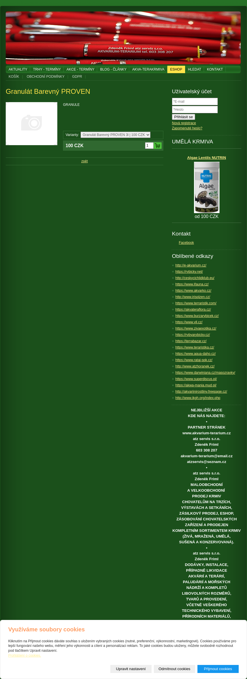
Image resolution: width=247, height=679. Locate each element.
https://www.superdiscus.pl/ (196, 379)
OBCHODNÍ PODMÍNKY (45, 77)
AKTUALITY (18, 69)
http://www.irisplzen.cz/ (192, 297)
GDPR (77, 77)
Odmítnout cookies (174, 669)
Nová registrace (184, 123)
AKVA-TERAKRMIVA (148, 69)
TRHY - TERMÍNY (47, 69)
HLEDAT (194, 69)
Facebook (186, 243)
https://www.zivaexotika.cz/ (195, 328)
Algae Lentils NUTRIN (206, 157)
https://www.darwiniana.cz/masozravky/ (205, 373)
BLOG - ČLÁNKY (113, 69)
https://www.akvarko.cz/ (193, 291)
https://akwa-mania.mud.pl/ (195, 385)
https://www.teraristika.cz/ (194, 347)
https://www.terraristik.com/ (195, 303)
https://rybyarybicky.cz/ (192, 335)
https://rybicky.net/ (189, 272)
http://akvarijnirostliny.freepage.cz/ (201, 392)
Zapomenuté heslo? (187, 128)
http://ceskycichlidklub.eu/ (194, 278)
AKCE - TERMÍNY (80, 69)
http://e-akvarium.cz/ (190, 265)
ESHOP (176, 69)
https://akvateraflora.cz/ (193, 310)
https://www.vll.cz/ (189, 322)
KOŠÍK (14, 77)
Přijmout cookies (218, 669)
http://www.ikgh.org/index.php (197, 398)
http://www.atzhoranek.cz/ (195, 366)
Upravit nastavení (131, 669)
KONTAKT (215, 69)
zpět (84, 161)
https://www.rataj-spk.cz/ (193, 360)
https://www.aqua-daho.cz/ (195, 354)
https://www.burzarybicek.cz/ (197, 316)
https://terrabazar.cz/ (191, 341)
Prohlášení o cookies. (24, 655)
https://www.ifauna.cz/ (192, 284)
